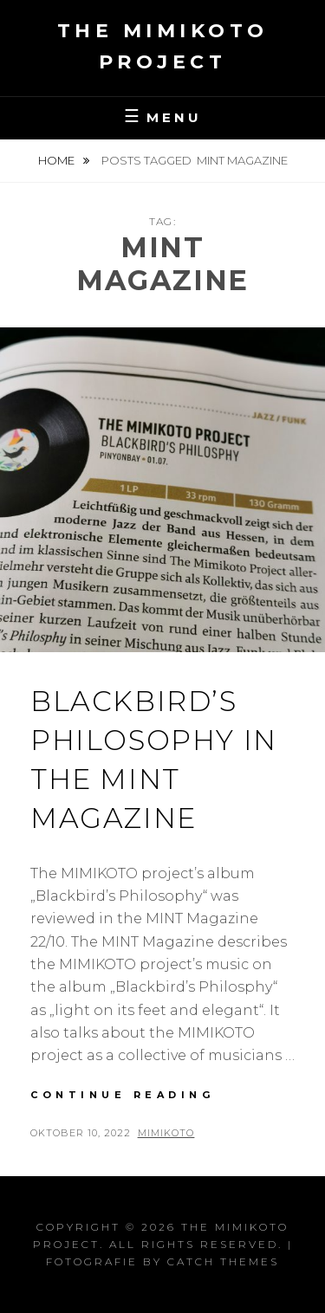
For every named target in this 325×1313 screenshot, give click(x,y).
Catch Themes (223, 1261)
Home (57, 160)
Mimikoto (166, 1133)
